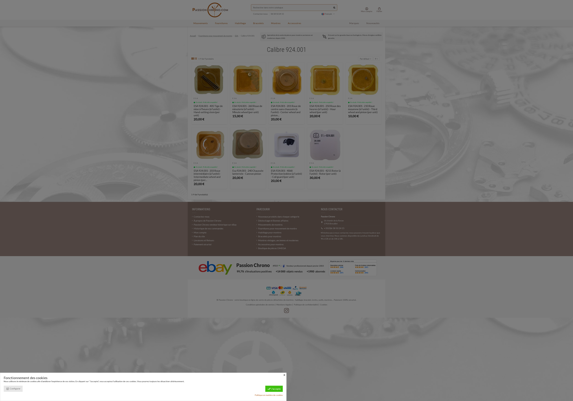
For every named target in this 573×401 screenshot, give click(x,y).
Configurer (13, 389)
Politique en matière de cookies (269, 395)
